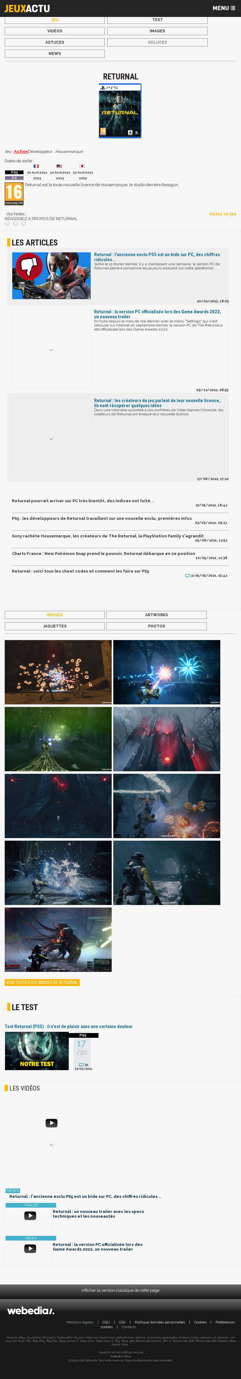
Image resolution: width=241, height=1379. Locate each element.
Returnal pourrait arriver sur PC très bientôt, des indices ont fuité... (83, 500)
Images (157, 31)
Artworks (156, 615)
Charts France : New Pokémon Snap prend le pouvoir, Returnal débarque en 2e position (103, 553)
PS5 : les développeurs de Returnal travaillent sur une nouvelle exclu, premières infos (102, 518)
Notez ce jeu (223, 214)
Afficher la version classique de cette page (120, 1290)
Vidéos (54, 31)
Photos (156, 626)
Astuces (55, 42)
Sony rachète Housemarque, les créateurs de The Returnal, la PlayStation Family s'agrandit (108, 536)
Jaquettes (55, 626)
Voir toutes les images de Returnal (42, 982)
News (55, 53)
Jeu (54, 20)
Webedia (138, 1352)
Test (157, 20)
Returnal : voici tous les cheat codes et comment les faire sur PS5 (80, 571)
